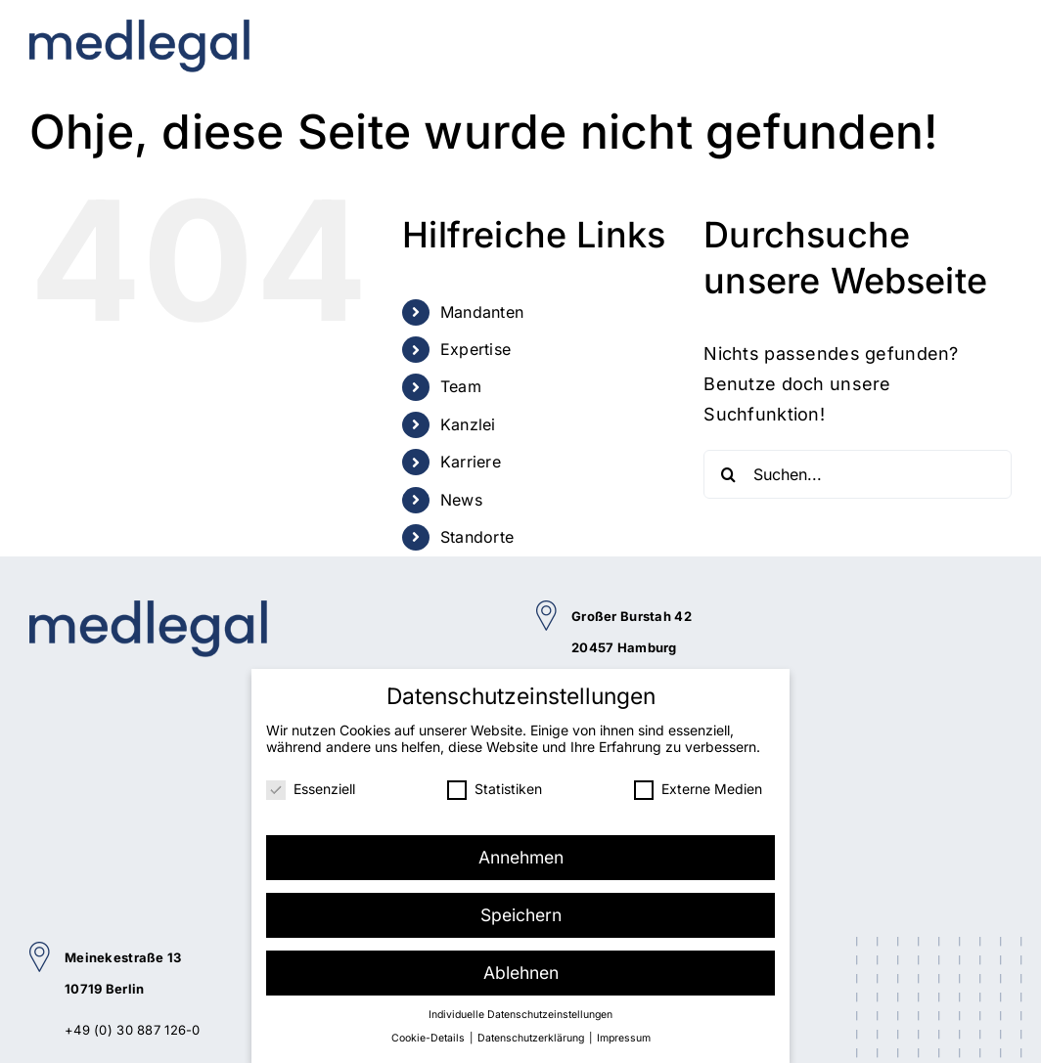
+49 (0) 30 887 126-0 (133, 1030)
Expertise (476, 349)
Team (460, 386)
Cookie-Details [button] (429, 1035)
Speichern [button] (521, 912)
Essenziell (310, 785)
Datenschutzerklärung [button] (532, 1035)
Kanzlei (468, 424)
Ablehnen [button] (521, 969)
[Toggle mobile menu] (997, 36)
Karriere (470, 461)
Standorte (477, 537)
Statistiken (494, 785)
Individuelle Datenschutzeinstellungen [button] (520, 1011)
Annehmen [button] (521, 854)
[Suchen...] (857, 474)
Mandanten (482, 312)
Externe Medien (698, 785)
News (461, 499)
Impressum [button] (624, 1035)
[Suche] (727, 474)
